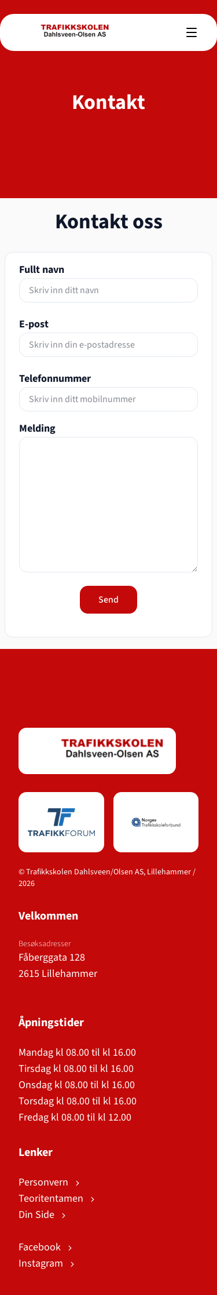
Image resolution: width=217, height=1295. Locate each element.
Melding (37, 428)
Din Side (43, 1215)
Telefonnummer (55, 378)
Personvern (50, 1182)
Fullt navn (41, 269)
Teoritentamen (58, 1198)
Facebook (46, 1247)
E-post (34, 324)
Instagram (47, 1263)
